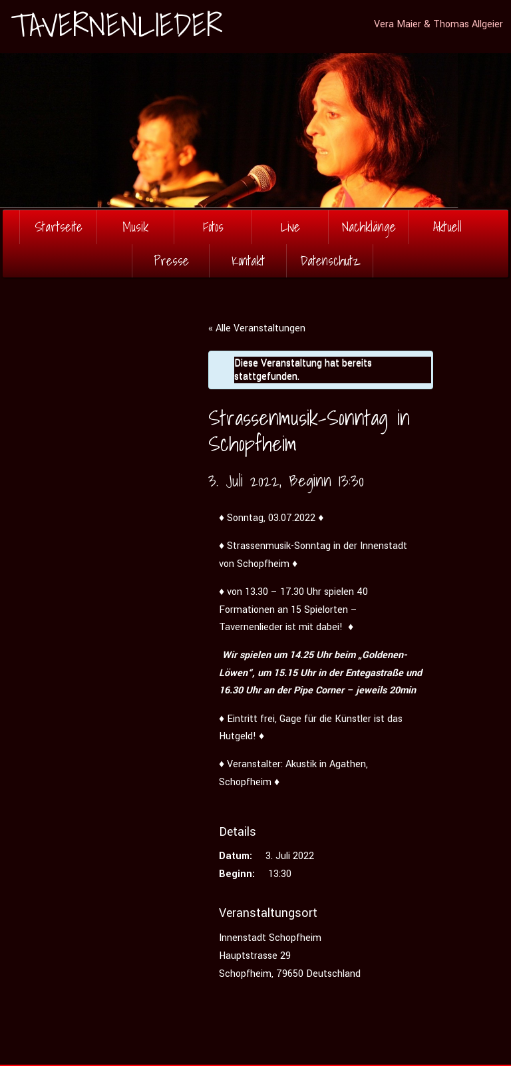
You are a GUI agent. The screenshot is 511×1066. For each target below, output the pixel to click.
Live (290, 226)
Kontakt (248, 260)
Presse (171, 260)
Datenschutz (330, 260)
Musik (135, 226)
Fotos (213, 226)
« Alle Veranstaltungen (256, 328)
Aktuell (447, 226)
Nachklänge (369, 226)
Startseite (59, 226)
